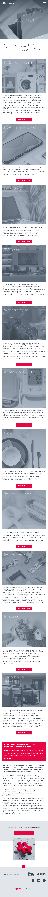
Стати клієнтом (22, 838)
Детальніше (22, 125)
